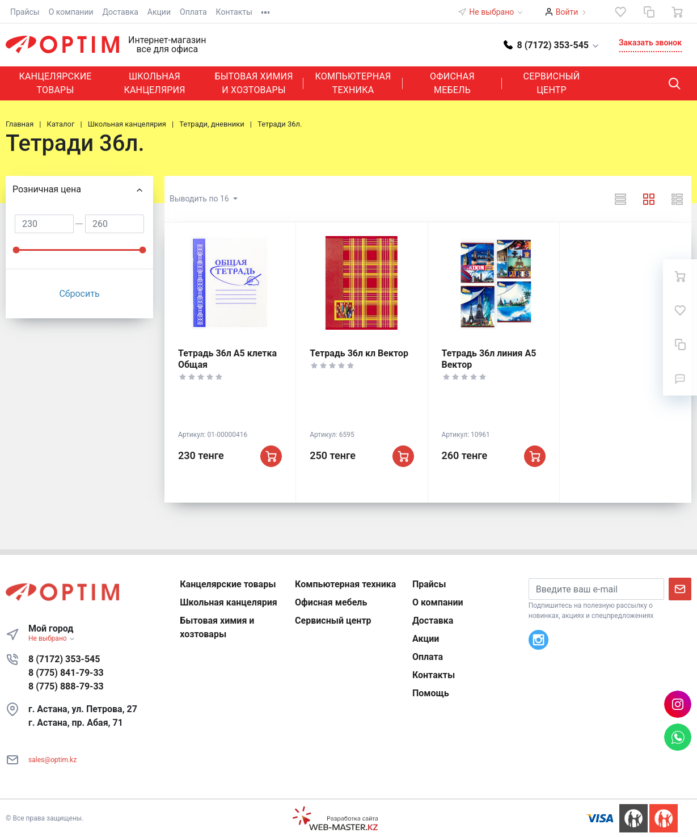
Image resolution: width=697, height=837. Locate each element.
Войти (567, 11)
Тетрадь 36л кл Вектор (359, 353)
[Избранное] (620, 12)
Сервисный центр (551, 83)
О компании (71, 11)
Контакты (234, 11)
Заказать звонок (650, 42)
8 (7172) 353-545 (64, 659)
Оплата (193, 11)
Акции (159, 11)
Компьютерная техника (353, 83)
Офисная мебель (452, 83)
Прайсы (25, 11)
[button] (552, 45)
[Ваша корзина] (677, 12)
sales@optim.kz (52, 760)
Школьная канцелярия (154, 83)
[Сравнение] (649, 12)
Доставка (120, 11)
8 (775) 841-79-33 (66, 672)
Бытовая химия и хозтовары (253, 83)
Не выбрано (496, 11)
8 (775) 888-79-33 (66, 686)
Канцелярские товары (55, 83)
